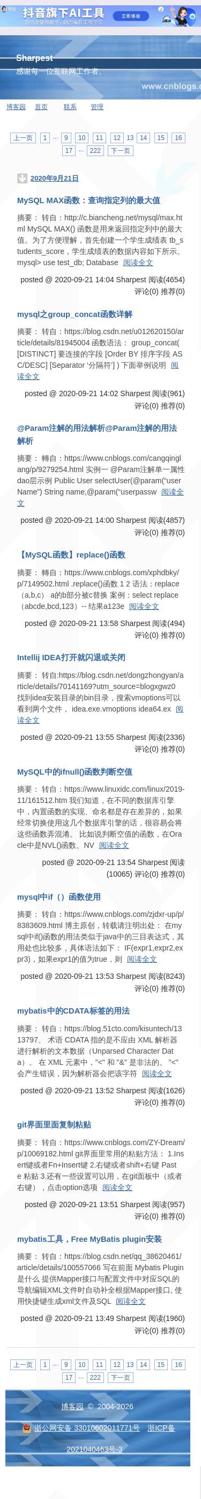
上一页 (23, 138)
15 (161, 138)
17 (68, 150)
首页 (41, 107)
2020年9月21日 (55, 178)
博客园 (16, 107)
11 (99, 138)
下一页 (120, 150)
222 (95, 150)
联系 (70, 107)
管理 (97, 107)
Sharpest (34, 58)
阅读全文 (138, 262)
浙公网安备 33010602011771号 (81, 1428)
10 (81, 138)
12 (117, 138)
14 (143, 138)
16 (178, 138)
